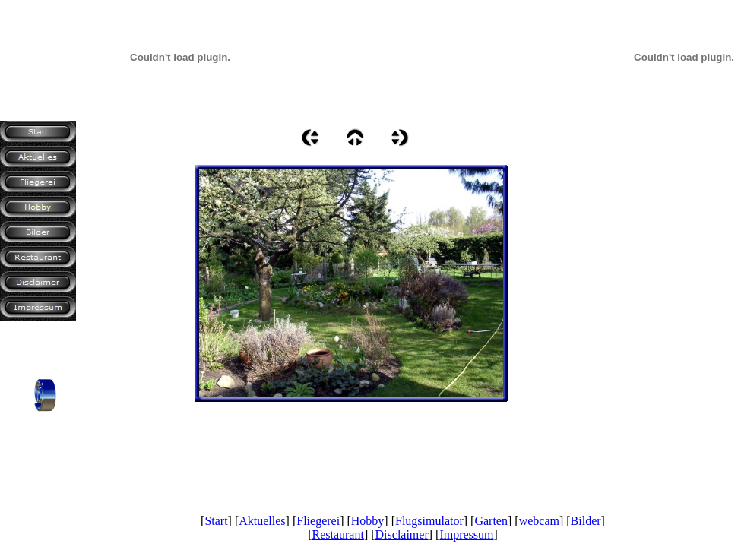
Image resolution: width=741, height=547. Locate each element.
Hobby (368, 520)
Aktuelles (262, 520)
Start (215, 520)
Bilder (586, 520)
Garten (491, 520)
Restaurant (337, 534)
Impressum (466, 534)
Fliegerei (318, 520)
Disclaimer (402, 534)
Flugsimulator (429, 520)
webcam (539, 520)
